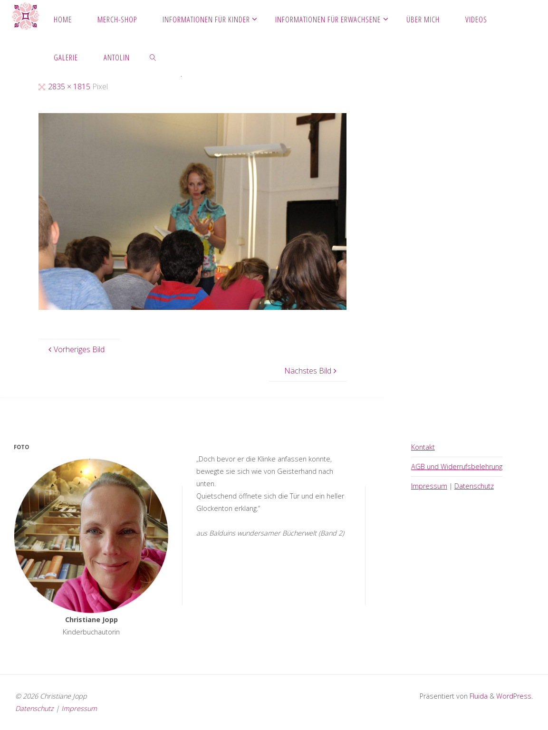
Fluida (478, 696)
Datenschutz (474, 485)
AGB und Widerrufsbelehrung (456, 466)
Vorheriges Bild (75, 349)
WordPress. (514, 696)
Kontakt (423, 446)
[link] (153, 57)
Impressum (429, 485)
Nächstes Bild (311, 370)
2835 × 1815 (70, 86)
